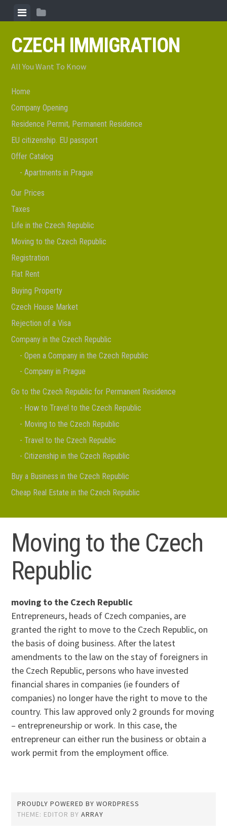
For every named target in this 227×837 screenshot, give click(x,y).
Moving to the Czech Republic (58, 241)
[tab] (22, 12)
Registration (30, 258)
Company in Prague (55, 371)
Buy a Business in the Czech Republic (70, 476)
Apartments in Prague (58, 172)
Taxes (20, 209)
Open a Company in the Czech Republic (86, 355)
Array (92, 814)
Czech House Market (44, 307)
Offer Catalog (32, 156)
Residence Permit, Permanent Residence (76, 124)
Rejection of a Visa (41, 323)
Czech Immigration (95, 45)
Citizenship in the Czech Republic (77, 456)
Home (20, 91)
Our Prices (28, 193)
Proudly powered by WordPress (78, 803)
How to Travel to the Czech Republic (82, 408)
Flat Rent (25, 274)
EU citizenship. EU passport (54, 140)
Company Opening (39, 108)
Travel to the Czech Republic (70, 440)
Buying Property (36, 291)
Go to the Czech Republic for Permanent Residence (93, 391)
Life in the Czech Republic (52, 225)
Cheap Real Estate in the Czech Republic (75, 492)
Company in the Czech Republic (61, 339)
